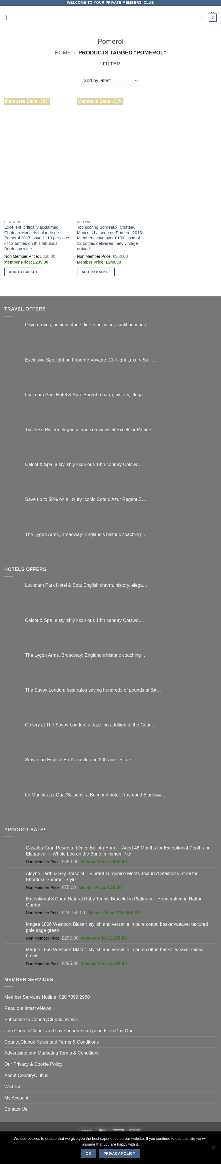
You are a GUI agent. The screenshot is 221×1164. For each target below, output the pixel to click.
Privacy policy (120, 1154)
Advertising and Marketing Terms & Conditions (52, 1052)
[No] (213, 1149)
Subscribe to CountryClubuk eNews (41, 1019)
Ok (89, 1154)
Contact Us (15, 1109)
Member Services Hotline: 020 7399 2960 (47, 997)
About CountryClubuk (26, 1075)
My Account (16, 1097)
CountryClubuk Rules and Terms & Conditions (51, 1041)
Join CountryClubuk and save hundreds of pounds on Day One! (69, 1030)
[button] (8, 18)
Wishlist (12, 1086)
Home (63, 53)
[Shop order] (110, 80)
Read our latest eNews (27, 1008)
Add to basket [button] (23, 272)
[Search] (202, 17)
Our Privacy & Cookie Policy (33, 1064)
